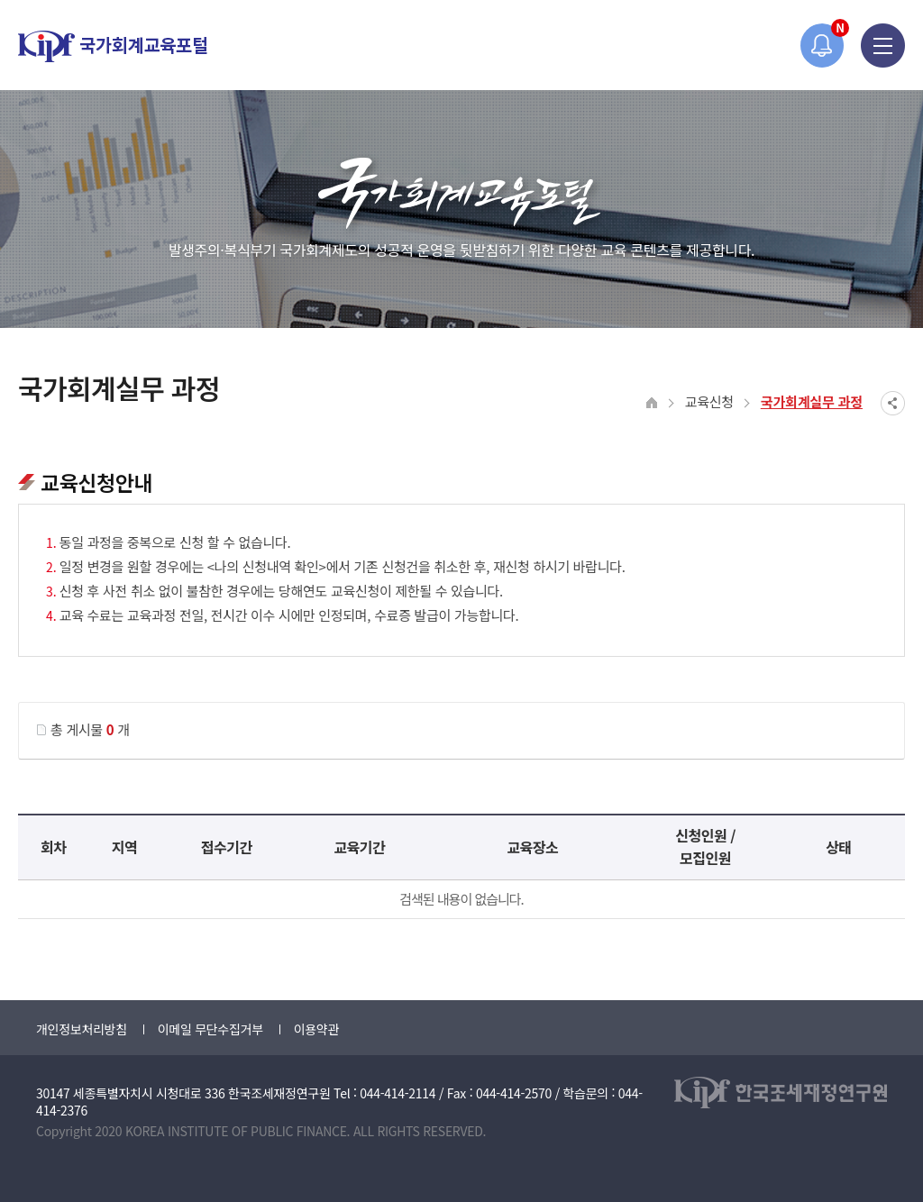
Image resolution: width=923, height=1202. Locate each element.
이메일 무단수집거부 (210, 1029)
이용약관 (316, 1029)
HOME (652, 403)
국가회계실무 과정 (812, 401)
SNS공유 (893, 403)
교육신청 (709, 401)
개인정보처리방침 (81, 1029)
